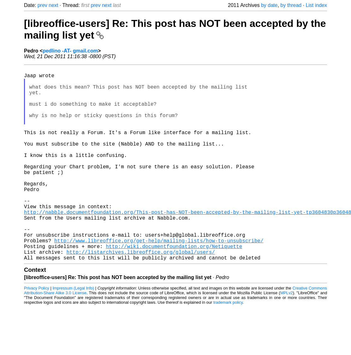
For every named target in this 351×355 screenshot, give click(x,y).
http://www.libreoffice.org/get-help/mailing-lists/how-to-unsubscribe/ (158, 279)
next (53, 5)
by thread (290, 5)
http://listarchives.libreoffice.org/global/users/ (140, 293)
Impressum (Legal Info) (73, 331)
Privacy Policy (36, 331)
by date (269, 5)
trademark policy (228, 345)
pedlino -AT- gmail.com (70, 50)
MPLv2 (286, 335)
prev (42, 5)
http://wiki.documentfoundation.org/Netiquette (174, 286)
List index (316, 5)
